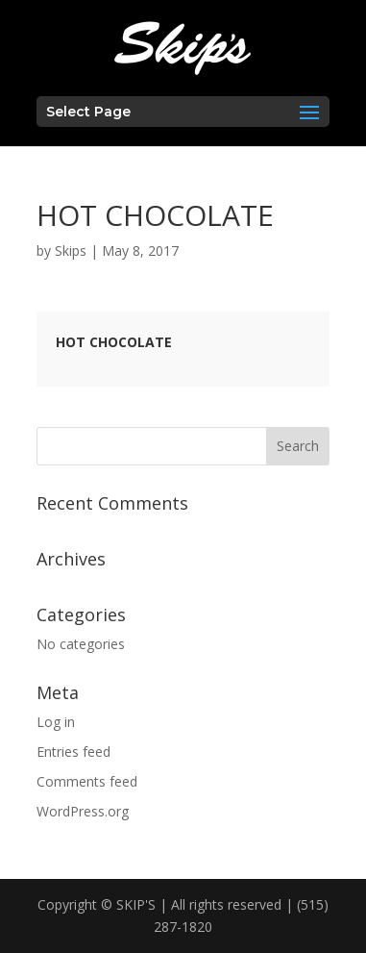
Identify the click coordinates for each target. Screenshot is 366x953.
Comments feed (87, 781)
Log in (56, 722)
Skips (70, 250)
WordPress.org (83, 811)
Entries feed (73, 751)
